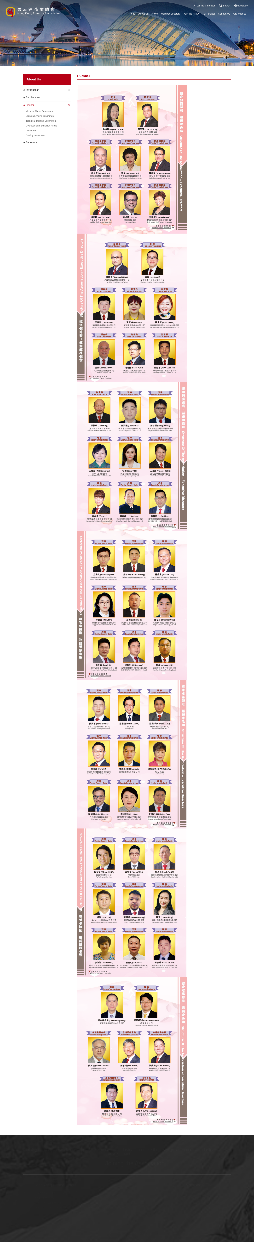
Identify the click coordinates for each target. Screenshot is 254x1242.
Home (132, 13)
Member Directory (170, 13)
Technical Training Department (41, 121)
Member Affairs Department (39, 111)
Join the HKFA (191, 13)
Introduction (48, 90)
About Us (143, 13)
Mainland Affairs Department (40, 116)
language (241, 5)
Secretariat (48, 142)
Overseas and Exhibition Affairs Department (41, 128)
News (155, 13)
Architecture (48, 97)
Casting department (36, 135)
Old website (239, 13)
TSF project (208, 13)
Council (48, 105)
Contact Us (224, 13)
